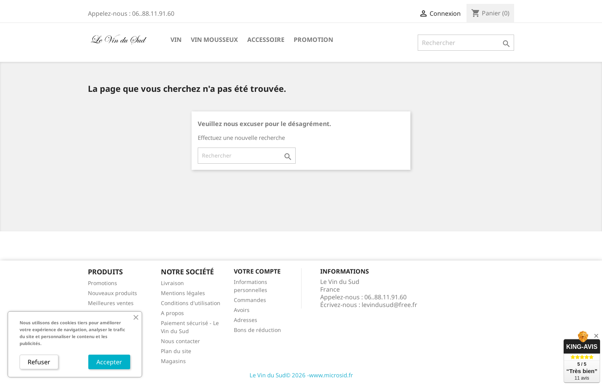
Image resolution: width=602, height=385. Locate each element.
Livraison (172, 283)
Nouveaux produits (112, 293)
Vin (176, 39)
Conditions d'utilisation (190, 303)
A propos (172, 313)
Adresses (245, 320)
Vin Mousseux (214, 39)
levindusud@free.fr (389, 304)
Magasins (173, 361)
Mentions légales (183, 293)
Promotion (313, 39)
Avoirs (242, 310)
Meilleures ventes (111, 303)
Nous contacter (180, 341)
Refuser (39, 362)
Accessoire (265, 39)
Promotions (102, 283)
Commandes (250, 300)
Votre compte (257, 271)
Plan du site (176, 351)
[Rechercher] (466, 43)
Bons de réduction (257, 330)
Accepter (109, 362)
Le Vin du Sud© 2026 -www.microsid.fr (301, 375)
